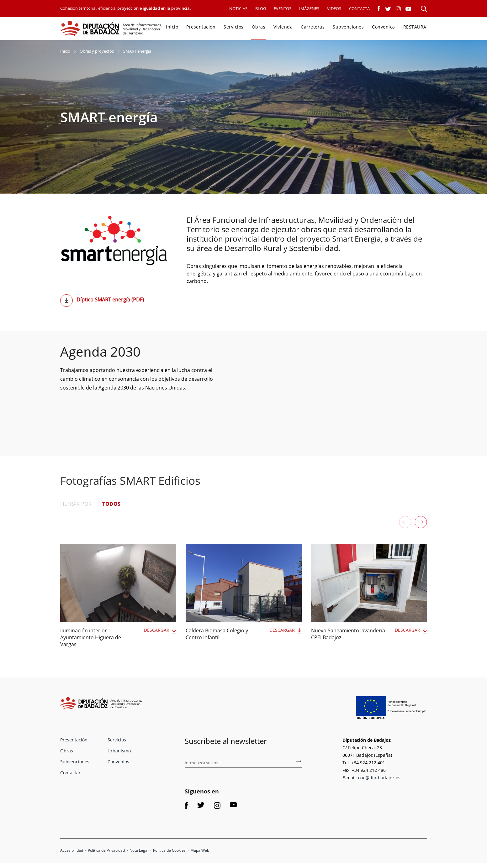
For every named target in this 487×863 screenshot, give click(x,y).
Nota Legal (139, 850)
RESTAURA (414, 27)
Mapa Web (199, 850)
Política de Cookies (169, 850)
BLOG (260, 8)
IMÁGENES (309, 8)
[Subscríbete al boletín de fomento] (298, 762)
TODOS (111, 503)
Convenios (383, 27)
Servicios (234, 27)
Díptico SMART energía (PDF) (110, 299)
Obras (259, 27)
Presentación (200, 27)
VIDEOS (334, 8)
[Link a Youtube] (408, 8)
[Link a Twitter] (388, 8)
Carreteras (313, 27)
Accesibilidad (71, 850)
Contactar (70, 773)
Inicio (172, 27)
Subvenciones (348, 27)
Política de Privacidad (106, 850)
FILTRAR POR (76, 503)
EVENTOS (282, 8)
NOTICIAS (238, 8)
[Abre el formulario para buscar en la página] (424, 9)
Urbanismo (119, 751)
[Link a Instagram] (398, 8)
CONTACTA (359, 8)
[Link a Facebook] (379, 8)
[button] (421, 522)
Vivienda (283, 27)
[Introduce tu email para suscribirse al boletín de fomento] (243, 763)
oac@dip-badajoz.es (379, 778)
